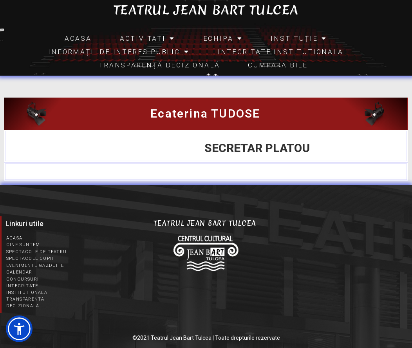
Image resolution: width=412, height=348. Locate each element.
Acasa (78, 38)
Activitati (147, 38)
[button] (19, 328)
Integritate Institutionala (280, 52)
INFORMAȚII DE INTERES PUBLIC (118, 51)
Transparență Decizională (159, 65)
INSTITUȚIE (299, 38)
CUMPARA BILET (280, 65)
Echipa (223, 38)
